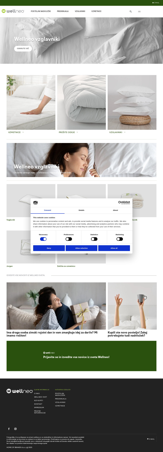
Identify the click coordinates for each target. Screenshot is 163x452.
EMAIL (155, 3)
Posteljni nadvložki (60, 394)
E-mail (151, 439)
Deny (49, 248)
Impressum (39, 408)
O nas (37, 393)
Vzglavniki (60, 402)
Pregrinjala (60, 399)
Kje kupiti (38, 401)
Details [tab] (81, 210)
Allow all (114, 248)
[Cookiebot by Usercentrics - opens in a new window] (120, 202)
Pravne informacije (40, 412)
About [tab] (115, 210)
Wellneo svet (40, 397)
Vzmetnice (60, 406)
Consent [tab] (47, 210)
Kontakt (38, 404)
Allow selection (81, 248)
